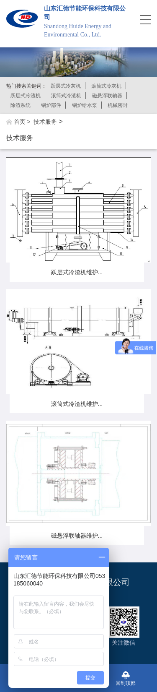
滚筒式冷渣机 (66, 96)
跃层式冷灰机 (66, 86)
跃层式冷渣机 (25, 96)
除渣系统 (20, 105)
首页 (20, 121)
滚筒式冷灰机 (106, 86)
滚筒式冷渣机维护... (77, 404)
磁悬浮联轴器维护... (77, 535)
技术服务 (45, 121)
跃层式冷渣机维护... (77, 272)
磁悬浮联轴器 (107, 96)
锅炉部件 (51, 105)
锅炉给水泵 (84, 105)
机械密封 (118, 105)
